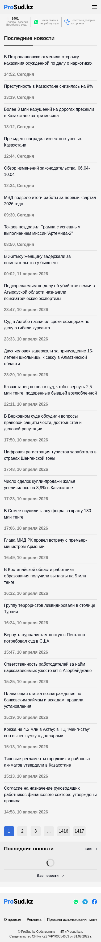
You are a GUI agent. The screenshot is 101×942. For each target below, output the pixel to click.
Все (88, 849)
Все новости (47, 876)
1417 (79, 831)
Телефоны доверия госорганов (83, 22)
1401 (15, 18)
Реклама (34, 919)
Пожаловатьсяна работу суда (49, 22)
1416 (63, 831)
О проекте (12, 919)
